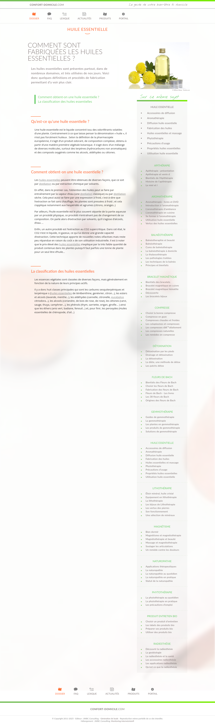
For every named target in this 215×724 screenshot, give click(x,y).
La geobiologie (153, 652)
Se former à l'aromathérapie (161, 216)
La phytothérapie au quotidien (162, 597)
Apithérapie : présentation (160, 170)
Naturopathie (162, 561)
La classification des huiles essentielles (65, 102)
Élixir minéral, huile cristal (160, 493)
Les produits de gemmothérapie (163, 427)
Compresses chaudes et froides (163, 320)
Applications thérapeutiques (161, 566)
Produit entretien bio (162, 616)
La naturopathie (154, 570)
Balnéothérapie (162, 234)
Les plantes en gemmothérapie (162, 424)
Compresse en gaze (156, 316)
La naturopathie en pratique (161, 577)
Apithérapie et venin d (158, 174)
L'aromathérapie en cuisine (160, 212)
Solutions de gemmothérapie (161, 431)
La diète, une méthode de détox (163, 362)
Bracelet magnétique (162, 276)
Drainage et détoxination (159, 354)
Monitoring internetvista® (122, 721)
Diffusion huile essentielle (162, 123)
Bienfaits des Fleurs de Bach (161, 382)
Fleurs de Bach (162, 377)
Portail (123, 16)
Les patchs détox (155, 365)
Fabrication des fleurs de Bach (162, 389)
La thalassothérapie (156, 254)
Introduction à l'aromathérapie (162, 205)
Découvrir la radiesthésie (159, 649)
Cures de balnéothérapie (159, 247)
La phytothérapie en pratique (161, 601)
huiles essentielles (49, 180)
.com (47, 4)
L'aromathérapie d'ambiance (161, 209)
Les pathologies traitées (158, 258)
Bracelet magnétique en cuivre (162, 285)
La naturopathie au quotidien (161, 573)
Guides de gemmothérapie (160, 417)
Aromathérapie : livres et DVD (162, 201)
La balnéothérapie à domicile (161, 250)
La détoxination (154, 358)
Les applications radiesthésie (161, 663)
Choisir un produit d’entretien (162, 621)
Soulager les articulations (159, 546)
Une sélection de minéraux (160, 515)
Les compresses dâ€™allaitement (163, 327)
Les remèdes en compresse (160, 334)
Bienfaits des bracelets (158, 282)
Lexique (65, 16)
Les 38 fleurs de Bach (157, 396)
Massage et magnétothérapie (161, 542)
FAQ (49, 16)
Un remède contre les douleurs (162, 549)
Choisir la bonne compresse (161, 312)
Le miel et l (152, 185)
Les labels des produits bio (160, 625)
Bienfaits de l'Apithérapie (159, 178)
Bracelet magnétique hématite (162, 289)
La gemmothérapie (156, 420)
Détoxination (162, 345)
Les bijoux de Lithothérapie (160, 504)
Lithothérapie (162, 488)
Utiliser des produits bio (159, 632)
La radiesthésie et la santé (160, 656)
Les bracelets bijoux (156, 296)
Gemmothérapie (162, 411)
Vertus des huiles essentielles (162, 223)
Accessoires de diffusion (161, 112)
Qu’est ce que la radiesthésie (161, 667)
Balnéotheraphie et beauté (160, 240)
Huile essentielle (162, 442)
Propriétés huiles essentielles (163, 148)
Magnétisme (162, 526)
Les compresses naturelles (160, 330)
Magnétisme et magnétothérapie (163, 535)
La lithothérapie (154, 500)
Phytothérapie (155, 138)
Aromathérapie (155, 118)
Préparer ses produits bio (159, 628)
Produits (105, 16)
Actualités (84, 16)
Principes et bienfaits (157, 265)
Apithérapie (162, 165)
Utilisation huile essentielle (162, 153)
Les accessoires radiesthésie (161, 659)
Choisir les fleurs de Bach (159, 385)
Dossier (34, 16)
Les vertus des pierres (157, 507)
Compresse (162, 307)
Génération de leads (109, 718)
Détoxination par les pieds (160, 351)
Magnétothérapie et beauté (161, 539)
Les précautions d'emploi (159, 604)
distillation (45, 183)
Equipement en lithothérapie (161, 497)
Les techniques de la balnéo (161, 261)
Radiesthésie (162, 643)
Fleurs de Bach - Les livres (160, 393)
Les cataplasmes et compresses (162, 323)
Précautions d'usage (158, 143)
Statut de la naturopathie (159, 580)
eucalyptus (117, 297)
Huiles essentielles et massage (164, 133)
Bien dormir (152, 531)
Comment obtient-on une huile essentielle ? (68, 97)
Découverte (152, 292)
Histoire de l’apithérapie (159, 181)
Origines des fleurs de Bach (161, 400)
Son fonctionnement (157, 511)
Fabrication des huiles (159, 128)
